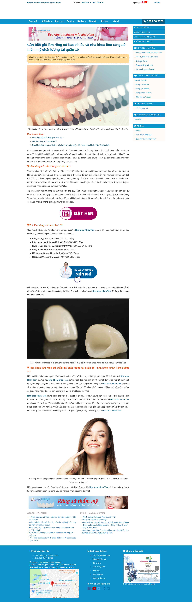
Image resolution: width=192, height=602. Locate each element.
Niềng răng (96, 563)
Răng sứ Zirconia (142, 89)
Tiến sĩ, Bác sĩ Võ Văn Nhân (147, 57)
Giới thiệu (46, 21)
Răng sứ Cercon (142, 85)
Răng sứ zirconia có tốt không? (95, 520)
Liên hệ (116, 21)
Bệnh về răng (97, 574)
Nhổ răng (96, 571)
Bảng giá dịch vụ (98, 578)
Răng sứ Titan (141, 80)
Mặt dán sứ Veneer (143, 97)
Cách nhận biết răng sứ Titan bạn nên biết (99, 517)
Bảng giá (92, 21)
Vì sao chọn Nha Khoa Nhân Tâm (149, 53)
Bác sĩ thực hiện (142, 32)
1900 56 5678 (86, 2)
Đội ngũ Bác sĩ (141, 61)
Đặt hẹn (157, 2)
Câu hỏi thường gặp (143, 135)
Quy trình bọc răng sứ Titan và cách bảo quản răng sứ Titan (106, 522)
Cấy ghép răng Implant (101, 555)
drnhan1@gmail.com (46, 565)
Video (138, 131)
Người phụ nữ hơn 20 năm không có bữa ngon (43, 2)
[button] (127, 568)
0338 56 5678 (70, 565)
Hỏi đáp (81, 21)
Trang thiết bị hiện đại (145, 37)
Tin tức (69, 21)
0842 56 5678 (98, 2)
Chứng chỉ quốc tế (143, 41)
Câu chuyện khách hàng (147, 115)
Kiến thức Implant (144, 104)
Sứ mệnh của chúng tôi (145, 69)
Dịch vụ (58, 21)
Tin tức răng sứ (142, 108)
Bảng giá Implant (142, 28)
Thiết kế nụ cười (98, 567)
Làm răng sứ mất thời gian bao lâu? (47, 138)
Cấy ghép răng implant (146, 76)
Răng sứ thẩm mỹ (99, 559)
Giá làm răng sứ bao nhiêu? (44, 141)
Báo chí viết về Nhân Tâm (146, 139)
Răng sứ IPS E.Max (143, 93)
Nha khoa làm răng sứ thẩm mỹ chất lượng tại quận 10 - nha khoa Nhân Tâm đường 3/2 (70, 145)
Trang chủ (33, 21)
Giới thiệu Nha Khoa (144, 48)
